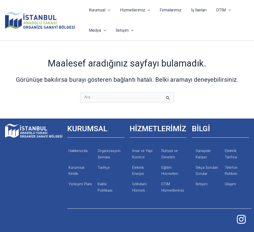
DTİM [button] (216, 10)
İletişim (202, 184)
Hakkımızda (78, 150)
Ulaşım (230, 184)
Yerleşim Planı (80, 184)
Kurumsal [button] (99, 10)
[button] (107, 10)
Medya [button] (96, 30)
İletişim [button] (122, 30)
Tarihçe (104, 167)
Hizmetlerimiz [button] (133, 10)
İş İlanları (193, 10)
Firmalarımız (167, 10)
